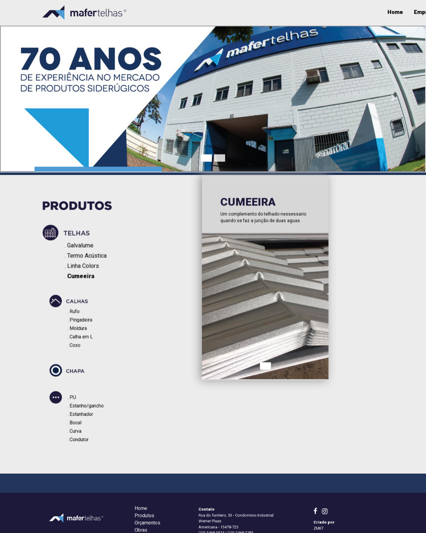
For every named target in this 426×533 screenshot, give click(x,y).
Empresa (196, 12)
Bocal (79, 419)
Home (166, 12)
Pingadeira (83, 320)
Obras (263, 12)
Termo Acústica (89, 256)
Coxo (79, 340)
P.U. (77, 400)
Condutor (82, 433)
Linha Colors (85, 266)
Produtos (231, 12)
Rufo (78, 313)
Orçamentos (335, 12)
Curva (79, 426)
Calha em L (84, 333)
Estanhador (84, 413)
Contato (374, 12)
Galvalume (82, 247)
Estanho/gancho (88, 406)
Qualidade (295, 12)
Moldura (81, 327)
